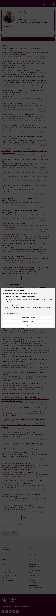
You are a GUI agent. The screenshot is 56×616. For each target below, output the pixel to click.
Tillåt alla (28, 325)
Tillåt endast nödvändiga (28, 317)
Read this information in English (11, 313)
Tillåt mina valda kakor (28, 321)
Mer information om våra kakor (11, 312)
